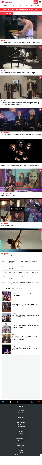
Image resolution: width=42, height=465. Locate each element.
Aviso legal (21, 450)
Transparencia (21, 429)
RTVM (21, 406)
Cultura (3, 164)
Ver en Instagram (17, 401)
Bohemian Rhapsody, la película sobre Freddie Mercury (21, 240)
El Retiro (14, 345)
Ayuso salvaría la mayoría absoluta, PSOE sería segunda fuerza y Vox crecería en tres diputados (6, 307)
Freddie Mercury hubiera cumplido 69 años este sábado (23, 272)
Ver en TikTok (24, 402)
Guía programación (21, 417)
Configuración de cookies (21, 454)
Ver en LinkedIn (31, 401)
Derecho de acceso (21, 436)
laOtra (21, 415)
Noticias (5, 5)
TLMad (13, 5)
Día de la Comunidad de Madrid (20, 324)
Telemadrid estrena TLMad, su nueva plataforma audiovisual (20, 9)
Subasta (3, 40)
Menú (40, 2)
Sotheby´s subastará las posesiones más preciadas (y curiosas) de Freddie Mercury (21, 87)
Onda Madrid (23, 5)
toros (13, 292)
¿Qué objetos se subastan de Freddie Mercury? (18, 73)
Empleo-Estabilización (21, 438)
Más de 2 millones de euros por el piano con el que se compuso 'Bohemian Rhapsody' (21, 27)
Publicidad (21, 433)
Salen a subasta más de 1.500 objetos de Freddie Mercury (21, 57)
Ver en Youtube (39, 401)
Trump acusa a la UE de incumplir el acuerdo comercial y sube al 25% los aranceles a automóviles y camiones (6, 338)
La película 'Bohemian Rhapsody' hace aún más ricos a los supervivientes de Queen (21, 119)
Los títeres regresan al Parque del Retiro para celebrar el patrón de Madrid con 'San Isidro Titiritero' (6, 349)
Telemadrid (21, 410)
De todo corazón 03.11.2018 (21, 180)
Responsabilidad (21, 426)
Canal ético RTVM (21, 443)
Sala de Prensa (21, 424)
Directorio (21, 431)
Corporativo (21, 422)
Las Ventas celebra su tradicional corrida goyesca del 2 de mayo (6, 296)
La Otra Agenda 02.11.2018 (21, 210)
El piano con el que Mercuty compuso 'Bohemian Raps (21, 42)
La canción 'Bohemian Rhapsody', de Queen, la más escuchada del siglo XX (21, 151)
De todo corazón (6, 193)
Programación (35, 5)
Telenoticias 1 (5, 132)
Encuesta (14, 302)
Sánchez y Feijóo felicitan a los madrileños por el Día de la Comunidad (6, 328)
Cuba (13, 313)
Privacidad (21, 447)
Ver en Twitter (10, 402)
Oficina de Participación (21, 445)
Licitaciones (21, 440)
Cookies (21, 452)
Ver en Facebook (3, 402)
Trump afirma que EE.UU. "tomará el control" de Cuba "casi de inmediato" (6, 317)
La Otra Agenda (5, 223)
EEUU (13, 334)
